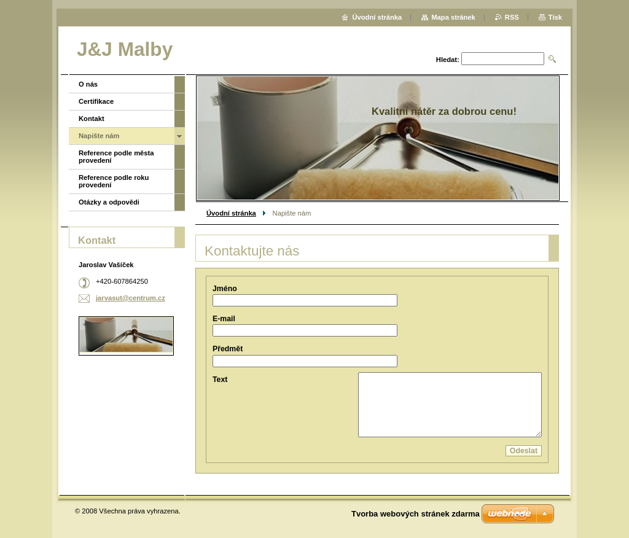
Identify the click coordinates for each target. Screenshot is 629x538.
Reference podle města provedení (116, 156)
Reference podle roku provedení (114, 181)
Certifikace (96, 101)
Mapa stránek (453, 17)
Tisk (555, 17)
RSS (512, 17)
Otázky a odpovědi (109, 202)
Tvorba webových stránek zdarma (415, 513)
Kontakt (91, 118)
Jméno (225, 288)
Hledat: (447, 59)
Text (220, 379)
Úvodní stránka (231, 213)
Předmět (228, 349)
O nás (88, 84)
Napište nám (99, 135)
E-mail (224, 318)
